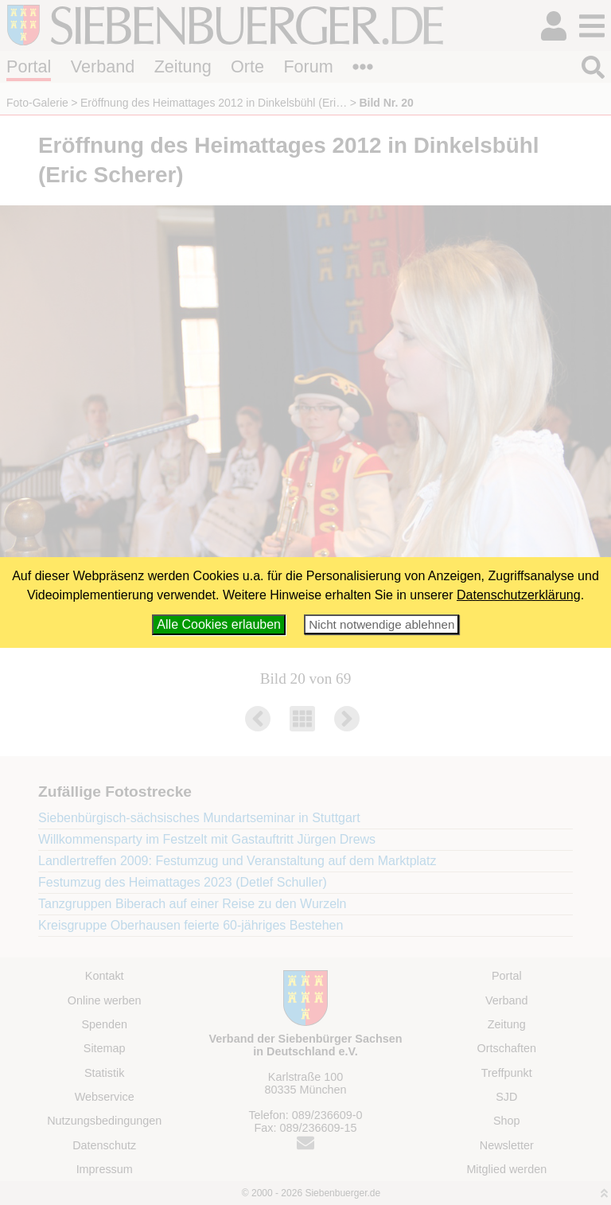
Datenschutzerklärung (519, 595)
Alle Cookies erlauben (219, 624)
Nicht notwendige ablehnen (381, 624)
